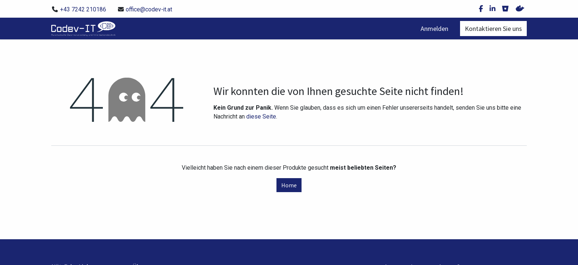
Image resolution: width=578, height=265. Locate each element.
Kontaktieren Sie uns (493, 28)
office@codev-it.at (149, 9)
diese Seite (261, 116)
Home (289, 185)
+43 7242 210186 (83, 9)
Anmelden (434, 28)
